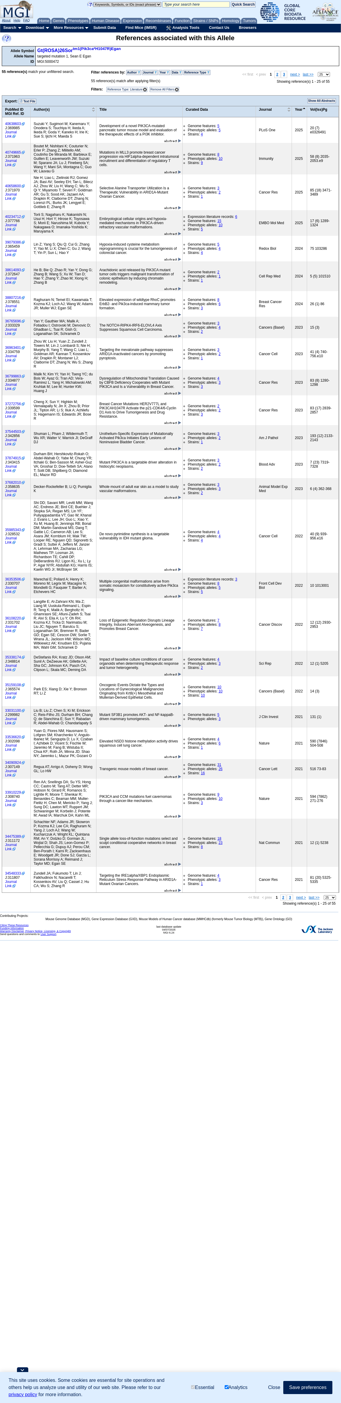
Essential (202, 1387)
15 (219, 221)
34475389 (13, 836)
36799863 (13, 376)
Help (16, 20)
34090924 (13, 763)
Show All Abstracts (321, 100)
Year (164, 72)
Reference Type (196, 72)
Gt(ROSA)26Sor (79, 50)
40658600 (13, 186)
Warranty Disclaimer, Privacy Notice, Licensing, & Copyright (35, 931)
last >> (308, 74)
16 (203, 773)
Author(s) (42, 109)
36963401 (13, 348)
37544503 (13, 432)
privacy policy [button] (23, 1394)
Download (35, 27)
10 (220, 159)
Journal (150, 72)
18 (219, 839)
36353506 (13, 579)
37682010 (13, 482)
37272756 (13, 404)
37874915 (13, 458)
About (6, 20)
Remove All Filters (163, 89)
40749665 (13, 152)
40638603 (13, 124)
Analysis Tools (182, 28)
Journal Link (11, 134)
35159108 (13, 685)
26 (220, 769)
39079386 (13, 242)
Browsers (247, 27)
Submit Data (104, 27)
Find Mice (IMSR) (141, 27)
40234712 (13, 217)
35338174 (13, 657)
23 (220, 843)
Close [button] (274, 1387)
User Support (48, 934)
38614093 (13, 270)
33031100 (13, 710)
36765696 (13, 321)
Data (176, 72)
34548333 (13, 873)
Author (133, 72)
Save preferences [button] (307, 1387)
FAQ (26, 20)
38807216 (13, 298)
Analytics (236, 1387)
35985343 (13, 530)
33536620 (13, 737)
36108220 (13, 618)
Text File (27, 101)
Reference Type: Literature (125, 89)
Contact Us (219, 27)
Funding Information (12, 928)
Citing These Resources (14, 925)
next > (295, 74)
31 (219, 765)
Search (9, 27)
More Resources (69, 27)
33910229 (13, 792)
